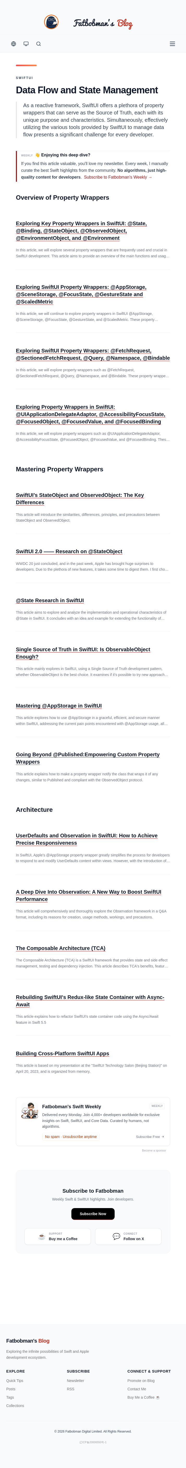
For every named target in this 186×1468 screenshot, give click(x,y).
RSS (71, 1389)
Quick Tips (14, 1381)
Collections (15, 1406)
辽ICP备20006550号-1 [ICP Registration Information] (93, 1442)
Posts (10, 1389)
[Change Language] (13, 44)
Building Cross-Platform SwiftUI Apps (62, 1054)
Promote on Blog (140, 1381)
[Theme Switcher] (26, 44)
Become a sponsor (155, 1150)
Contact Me (136, 1389)
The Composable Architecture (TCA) (61, 948)
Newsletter (75, 1381)
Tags (10, 1397)
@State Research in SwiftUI (50, 601)
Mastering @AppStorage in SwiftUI (59, 706)
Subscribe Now (93, 1214)
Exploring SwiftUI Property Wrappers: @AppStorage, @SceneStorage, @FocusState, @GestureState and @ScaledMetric (81, 294)
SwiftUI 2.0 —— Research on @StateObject (69, 552)
